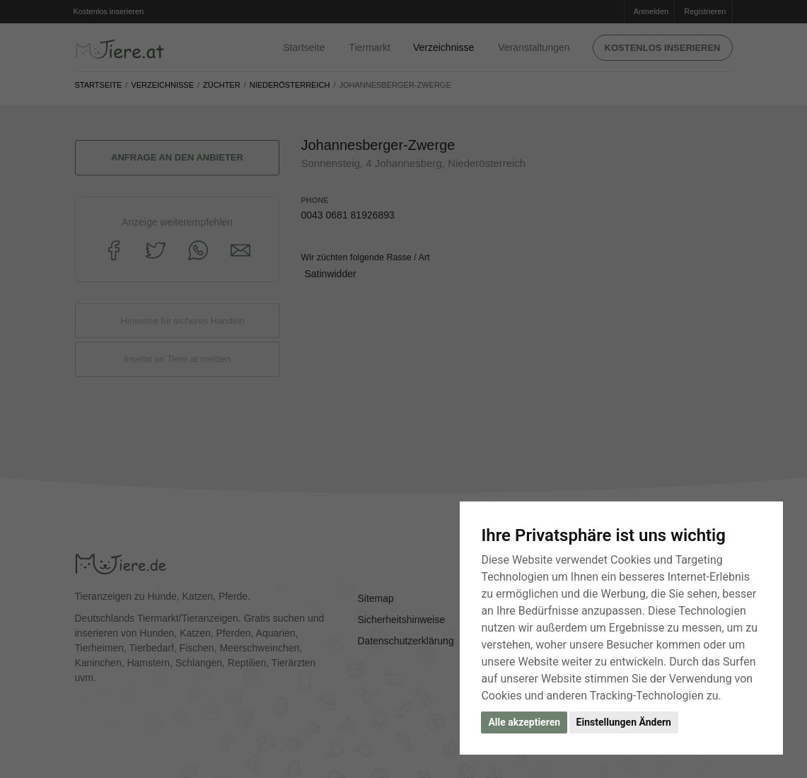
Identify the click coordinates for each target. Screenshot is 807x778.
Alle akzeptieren (524, 722)
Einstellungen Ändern (623, 722)
